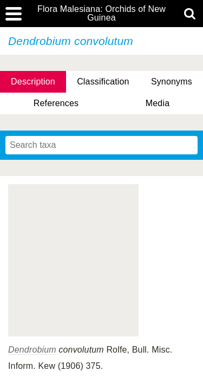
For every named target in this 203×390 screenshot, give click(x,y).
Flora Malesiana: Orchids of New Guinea (101, 13)
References (56, 103)
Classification (103, 81)
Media (157, 103)
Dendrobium (32, 349)
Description (33, 81)
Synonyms (171, 81)
